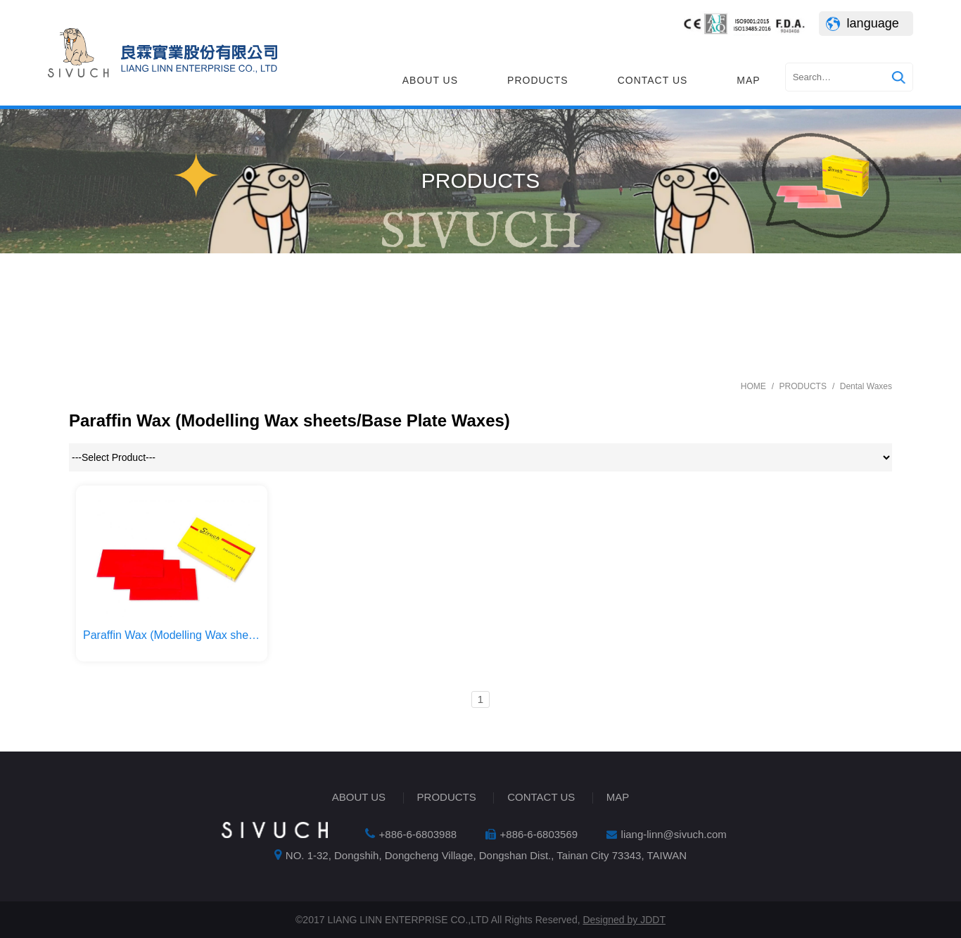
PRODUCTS (537, 80)
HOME (753, 386)
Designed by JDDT (624, 919)
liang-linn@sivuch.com (674, 834)
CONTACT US (653, 80)
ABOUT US (430, 80)
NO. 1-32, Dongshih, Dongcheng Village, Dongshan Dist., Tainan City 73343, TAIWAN (486, 855)
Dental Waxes (866, 386)
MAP (748, 80)
